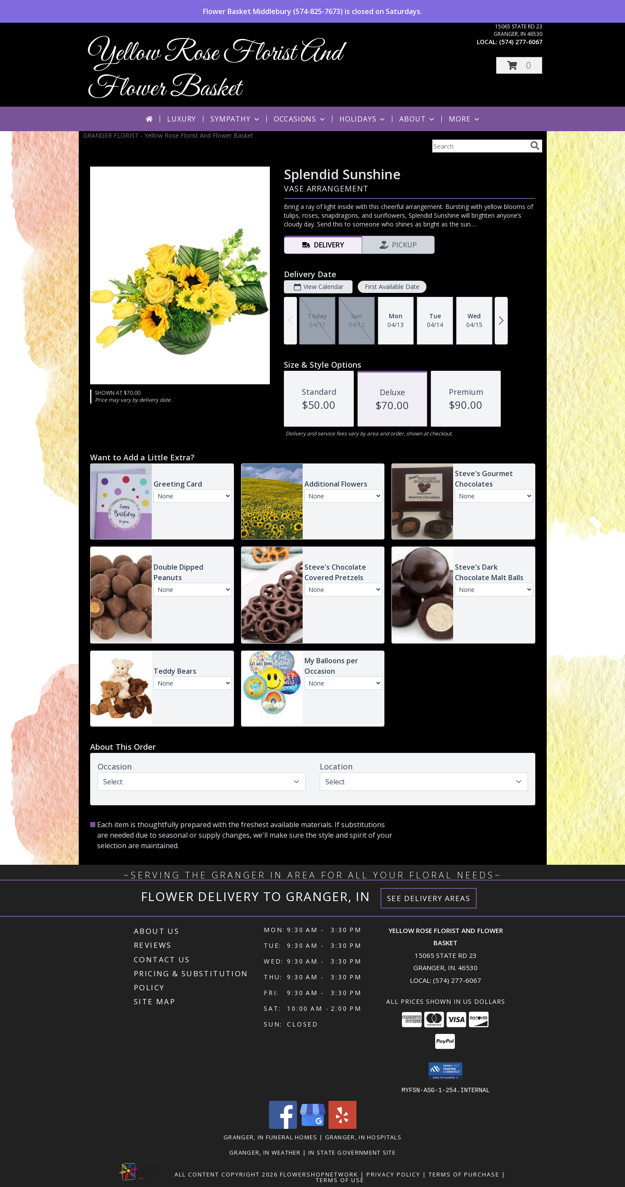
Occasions (300, 119)
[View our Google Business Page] (313, 1126)
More (465, 119)
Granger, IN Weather (265, 1152)
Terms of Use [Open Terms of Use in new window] (340, 1180)
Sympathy (235, 119)
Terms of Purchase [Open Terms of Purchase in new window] (464, 1174)
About (417, 119)
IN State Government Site (352, 1152)
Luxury (181, 119)
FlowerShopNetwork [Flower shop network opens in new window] (319, 1174)
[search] (535, 145)
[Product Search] (479, 146)
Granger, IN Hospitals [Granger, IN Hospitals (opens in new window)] (363, 1137)
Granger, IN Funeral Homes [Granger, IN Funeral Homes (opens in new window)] (270, 1137)
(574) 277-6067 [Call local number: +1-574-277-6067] (520, 42)
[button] (519, 65)
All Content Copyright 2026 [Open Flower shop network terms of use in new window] (226, 1174)
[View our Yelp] (342, 1126)
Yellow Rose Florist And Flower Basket (214, 71)
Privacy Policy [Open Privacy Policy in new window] (393, 1174)
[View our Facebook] (283, 1126)
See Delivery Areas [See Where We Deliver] (429, 898)
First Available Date (391, 286)
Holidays (363, 119)
